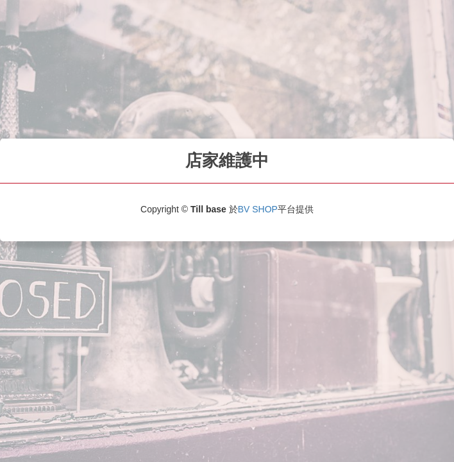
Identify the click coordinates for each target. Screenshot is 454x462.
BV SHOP (258, 209)
